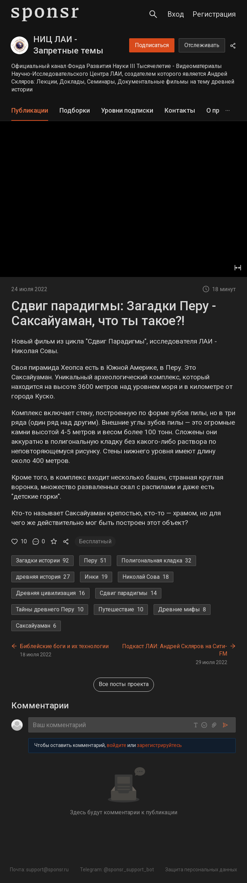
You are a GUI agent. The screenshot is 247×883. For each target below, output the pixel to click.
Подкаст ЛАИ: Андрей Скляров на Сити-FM (174, 650)
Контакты (180, 110)
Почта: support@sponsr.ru (39, 869)
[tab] (29, 110)
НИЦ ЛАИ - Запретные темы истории (68, 50)
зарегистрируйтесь (159, 745)
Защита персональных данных (201, 869)
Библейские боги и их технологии (64, 646)
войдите (116, 745)
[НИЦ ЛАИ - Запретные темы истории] (19, 45)
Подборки (74, 110)
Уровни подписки (127, 110)
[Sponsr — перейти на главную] (45, 14)
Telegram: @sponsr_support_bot (117, 869)
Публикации (29, 110)
